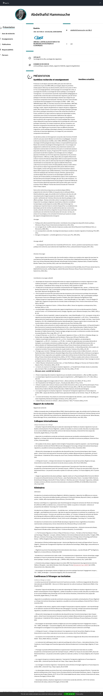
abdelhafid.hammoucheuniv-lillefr (81, 30)
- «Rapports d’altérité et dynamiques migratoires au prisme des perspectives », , (65, 527)
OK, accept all (69, 694)
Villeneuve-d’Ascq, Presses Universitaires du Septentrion (51, 225)
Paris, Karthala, (47, 263)
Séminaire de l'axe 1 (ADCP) (81, 565)
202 (53, 263)
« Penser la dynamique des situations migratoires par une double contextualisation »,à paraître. (66, 375)
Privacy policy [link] (79, 694)
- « (35, 427)
